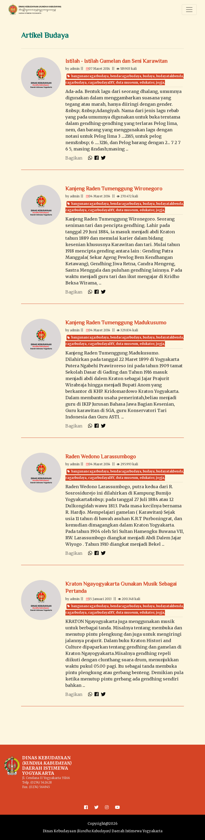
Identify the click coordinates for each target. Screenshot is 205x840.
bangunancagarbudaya (90, 76)
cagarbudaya (75, 82)
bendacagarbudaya (125, 76)
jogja (160, 82)
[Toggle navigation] (189, 9)
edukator (147, 82)
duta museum (127, 82)
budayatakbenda (169, 76)
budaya (149, 76)
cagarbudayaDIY (101, 82)
